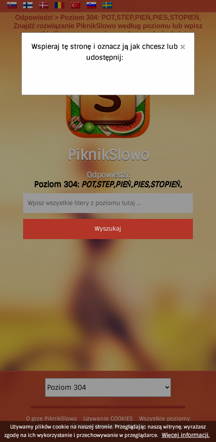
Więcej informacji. (186, 435)
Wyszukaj (108, 228)
